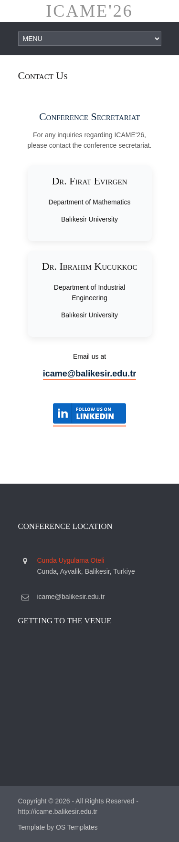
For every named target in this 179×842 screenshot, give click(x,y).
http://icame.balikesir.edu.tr (58, 811)
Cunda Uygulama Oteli (71, 560)
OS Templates (77, 827)
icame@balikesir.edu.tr (90, 373)
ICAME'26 (89, 10)
